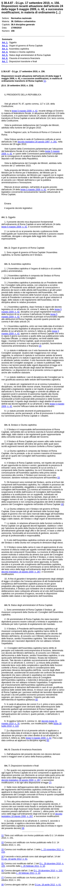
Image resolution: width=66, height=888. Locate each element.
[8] (23, 828)
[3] (58, 477)
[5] (36, 699)
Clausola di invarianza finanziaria (26, 749)
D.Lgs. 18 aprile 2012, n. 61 (14, 859)
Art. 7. (5, 766)
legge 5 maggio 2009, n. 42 (24, 111)
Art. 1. (4, 217)
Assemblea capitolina (20, 264)
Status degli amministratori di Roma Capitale (31, 605)
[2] (40, 346)
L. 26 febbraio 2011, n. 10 (33, 866)
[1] (44, 81)
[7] (50, 782)
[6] (48, 740)
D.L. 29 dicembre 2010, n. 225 (48, 870)
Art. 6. (5, 749)
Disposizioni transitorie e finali (24, 766)
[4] (62, 504)
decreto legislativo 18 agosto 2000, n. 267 (20, 572)
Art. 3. (5, 264)
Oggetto (11, 217)
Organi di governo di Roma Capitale (27, 248)
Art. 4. (5, 425)
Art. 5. (5, 605)
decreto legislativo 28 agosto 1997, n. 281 (37, 142)
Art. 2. (5, 248)
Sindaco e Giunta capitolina (23, 425)
